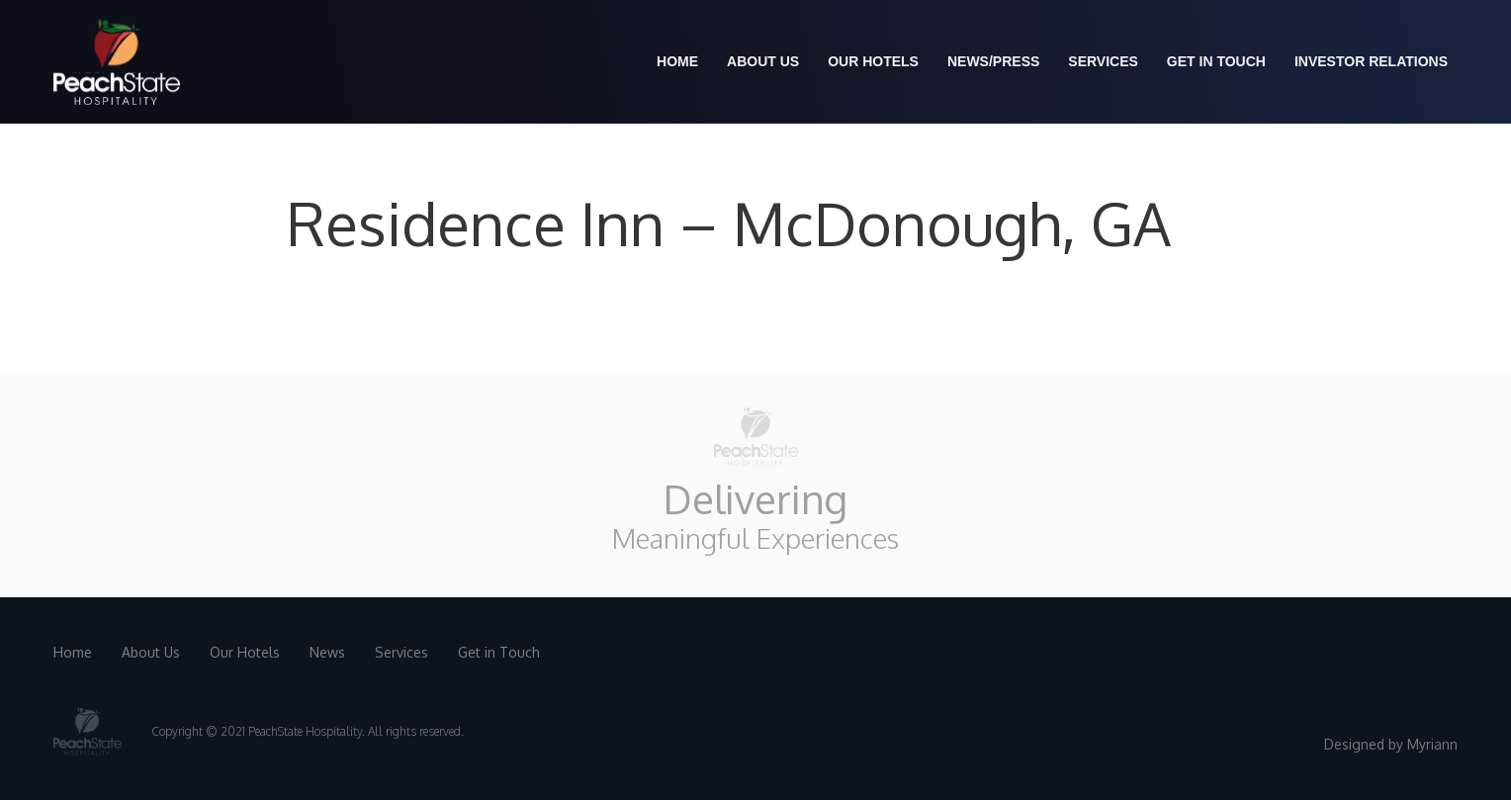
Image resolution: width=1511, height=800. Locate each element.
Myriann (1432, 744)
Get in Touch (1216, 61)
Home (677, 61)
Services (1103, 61)
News (327, 652)
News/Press (993, 61)
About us (763, 61)
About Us (151, 652)
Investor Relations (1371, 61)
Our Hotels (873, 61)
